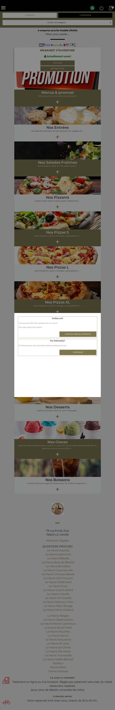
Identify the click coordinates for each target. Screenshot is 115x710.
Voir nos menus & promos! (78, 334)
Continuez (78, 352)
